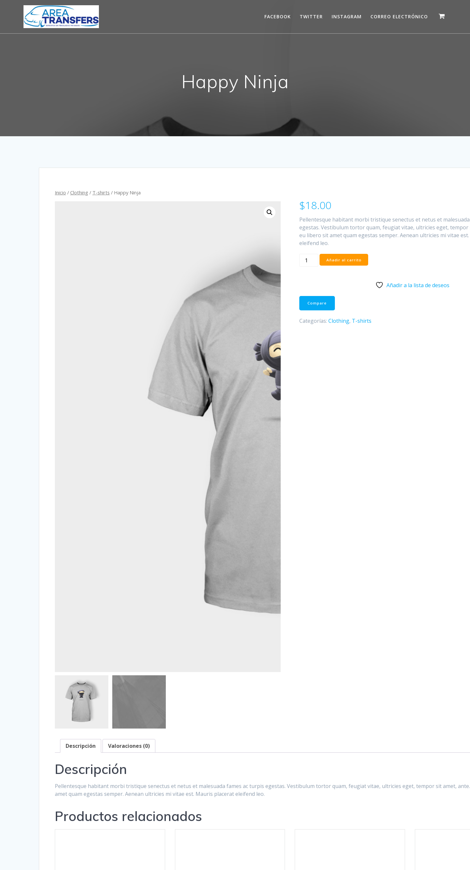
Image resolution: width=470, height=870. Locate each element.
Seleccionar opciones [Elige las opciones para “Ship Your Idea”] (374, 669)
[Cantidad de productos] (251, 268)
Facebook (277, 16)
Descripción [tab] (81, 435)
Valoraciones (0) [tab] (129, 435)
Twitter (311, 16)
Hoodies (108, 650)
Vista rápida (96, 687)
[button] (217, 212)
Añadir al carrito (287, 268)
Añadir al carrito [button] (96, 667)
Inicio (60, 192)
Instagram (347, 16)
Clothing (79, 192)
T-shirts (101, 192)
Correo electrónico (399, 16)
